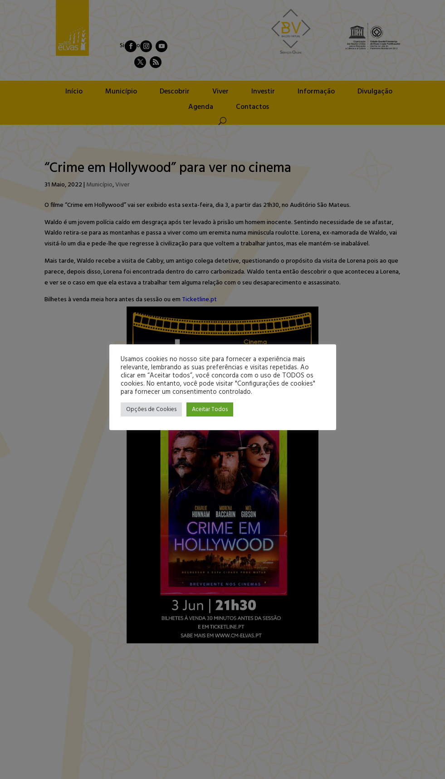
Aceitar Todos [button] (210, 409)
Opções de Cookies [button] (151, 409)
